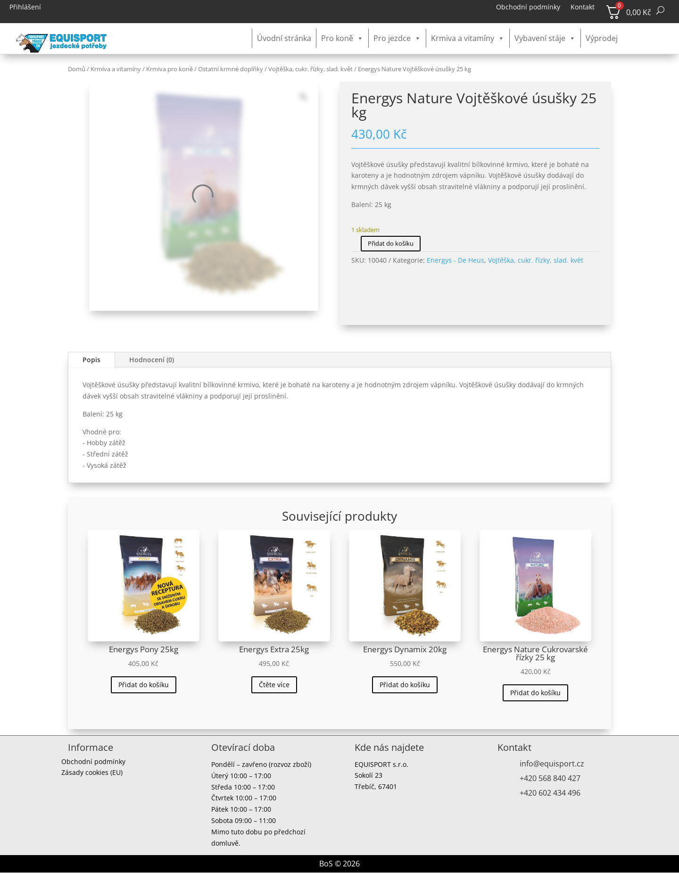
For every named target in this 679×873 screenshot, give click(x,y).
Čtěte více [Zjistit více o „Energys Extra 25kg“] (274, 684)
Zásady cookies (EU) (92, 774)
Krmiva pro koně (169, 69)
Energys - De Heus (455, 260)
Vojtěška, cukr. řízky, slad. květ (310, 69)
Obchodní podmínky (528, 7)
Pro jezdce (397, 38)
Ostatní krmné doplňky (230, 69)
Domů (76, 69)
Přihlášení (25, 7)
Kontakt (583, 7)
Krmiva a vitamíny (468, 38)
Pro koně (342, 38)
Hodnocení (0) (151, 359)
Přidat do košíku (391, 243)
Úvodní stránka (284, 38)
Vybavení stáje (545, 38)
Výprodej (602, 38)
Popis (91, 359)
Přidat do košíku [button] (143, 684)
